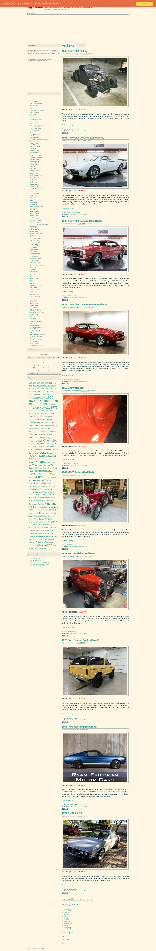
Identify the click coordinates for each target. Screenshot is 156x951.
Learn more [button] (65, 3)
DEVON (32, 179)
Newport (35, 507)
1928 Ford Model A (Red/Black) (38, 566)
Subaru (32, 325)
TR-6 (43, 542)
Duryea (32, 184)
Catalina (49, 435)
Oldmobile (32, 284)
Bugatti (32, 143)
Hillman (32, 210)
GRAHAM (32, 204)
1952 (43, 392)
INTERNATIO (33, 220)
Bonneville (41, 428)
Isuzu (31, 226)
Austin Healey (33, 125)
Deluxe (43, 459)
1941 (42, 389)
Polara (30, 513)
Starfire (35, 533)
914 (44, 417)
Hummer (32, 215)
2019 (63, 936)
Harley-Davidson (34, 206)
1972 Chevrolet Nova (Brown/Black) (39, 564)
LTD (42, 495)
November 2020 (67, 927)
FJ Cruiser (52, 474)
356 (49, 414)
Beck (31, 132)
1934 (42, 386)
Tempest (54, 536)
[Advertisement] (78, 30)
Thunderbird (37, 539)
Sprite (30, 533)
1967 (68, 804)
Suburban (51, 533)
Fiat (31, 192)
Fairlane (49, 471)
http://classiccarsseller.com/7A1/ (78, 465)
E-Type (34, 465)
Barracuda (32, 423)
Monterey (40, 504)
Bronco (72, 718)
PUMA (31, 298)
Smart (31, 318)
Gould (31, 202)
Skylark (45, 528)
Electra (45, 468)
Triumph (32, 330)
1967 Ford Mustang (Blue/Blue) (79, 726)
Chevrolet (92, 54)
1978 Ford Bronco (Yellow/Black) (80, 640)
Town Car (31, 542)
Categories (32, 94)
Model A (75, 631)
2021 (63, 943)
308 (41, 414)
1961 (30, 398)
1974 (30, 408)
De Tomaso (33, 172)
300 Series (53, 411)
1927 (42, 383)
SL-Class (52, 528)
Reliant (32, 303)
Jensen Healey (34, 233)
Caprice (43, 435)
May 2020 (66, 916)
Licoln (31, 251)
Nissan (32, 280)
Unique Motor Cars (35, 334)
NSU (31, 282)
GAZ (31, 197)
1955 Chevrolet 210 (72, 387)
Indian (31, 217)
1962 (35, 398)
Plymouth (32, 293)
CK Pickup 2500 (34, 447)
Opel (31, 287)
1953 (48, 392)
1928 (46, 383)
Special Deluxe (39, 531)
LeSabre (31, 495)
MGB (30, 501)
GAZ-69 (32, 199)
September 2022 (34, 373)
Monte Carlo (32, 504)
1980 (30, 411)
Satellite (44, 522)
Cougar (49, 453)
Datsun (32, 170)
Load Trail (32, 255)
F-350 (36, 471)
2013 (47, 411)
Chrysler (32, 163)
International (33, 222)
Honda (31, 211)
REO (31, 307)
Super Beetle (40, 536)
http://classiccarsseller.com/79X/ (78, 720)
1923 (34, 383)
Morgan (32, 275)
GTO (44, 480)
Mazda (31, 264)
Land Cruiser (33, 492)
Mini (31, 273)
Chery (31, 152)
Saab (31, 314)
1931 (30, 386)
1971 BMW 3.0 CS (72, 813)
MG (89, 475)
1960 (52, 395)
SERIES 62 (40, 525)
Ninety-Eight (43, 507)
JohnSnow (73, 140)
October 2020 (67, 925)
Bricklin (32, 137)
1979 (54, 407)
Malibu (46, 495)
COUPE (31, 456)
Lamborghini (33, 242)
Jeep (31, 229)
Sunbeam (32, 327)
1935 (46, 386)
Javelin (36, 489)
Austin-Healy (33, 128)
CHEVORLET (33, 155)
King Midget (33, 238)
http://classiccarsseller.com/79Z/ (78, 633)
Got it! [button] (145, 3)
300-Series (32, 414)
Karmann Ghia (49, 489)
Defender (38, 459)
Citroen (32, 164)
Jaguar (32, 228)
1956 (35, 395)
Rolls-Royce (33, 311)
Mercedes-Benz (34, 266)
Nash (31, 278)
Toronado (51, 539)
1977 (68, 379)
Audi (31, 121)
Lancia (31, 244)
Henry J (32, 208)
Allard (31, 105)
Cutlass (49, 456)
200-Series (37, 411)
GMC (31, 201)
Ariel (31, 118)
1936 (50, 386)
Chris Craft (33, 161)
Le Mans (51, 492)
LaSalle (32, 247)
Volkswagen (33, 336)
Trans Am (49, 542)
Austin (31, 123)
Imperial (48, 483)
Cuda (36, 456)
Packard (32, 289)
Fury (44, 477)
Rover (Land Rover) (35, 312)
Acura (31, 101)
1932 (34, 386)
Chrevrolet (32, 159)
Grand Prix (32, 480)
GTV (48, 480)
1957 (39, 395)
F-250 (30, 471)
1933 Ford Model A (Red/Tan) (78, 553)
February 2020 (67, 911)
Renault (32, 305)
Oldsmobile (33, 285)
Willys (31, 343)
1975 (35, 408)
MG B (31, 271)
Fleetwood (32, 477)
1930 (54, 383)
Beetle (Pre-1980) (50, 422)
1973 (53, 405)
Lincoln (32, 253)
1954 (52, 392)
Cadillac (32, 146)
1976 (39, 408)
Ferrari (31, 190)
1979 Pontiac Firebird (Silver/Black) (39, 562)
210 (71, 463)
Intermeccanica (34, 219)
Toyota (31, 329)
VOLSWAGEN (34, 339)
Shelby (32, 316)
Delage (32, 174)
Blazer (30, 428)
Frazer (31, 195)
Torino (45, 539)
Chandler (32, 150)
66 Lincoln (32, 98)
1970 (31, 404)
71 (88, 899)
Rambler (32, 302)
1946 (46, 389)
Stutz (31, 323)
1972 (46, 404)
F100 (40, 471)
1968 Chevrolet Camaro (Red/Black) (82, 221)
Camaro (72, 296)
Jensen (32, 231)
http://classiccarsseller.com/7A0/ (78, 546)
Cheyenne (32, 444)
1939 (34, 389)
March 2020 (66, 912)
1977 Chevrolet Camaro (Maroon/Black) (84, 304)
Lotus (31, 256)
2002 (43, 411)
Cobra (31, 166)
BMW (87, 816)
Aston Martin (33, 119)
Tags (30, 378)
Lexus (31, 249)
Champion (41, 438)
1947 (50, 389)
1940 (68, 129)
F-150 (55, 468)
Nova (56, 507)
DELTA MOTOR (34, 175)
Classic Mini (44, 447)
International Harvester (36, 224)
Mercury (32, 267)
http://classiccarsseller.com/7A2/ (78, 381)
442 (34, 417)
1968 (68, 212)
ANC (31, 114)
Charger (48, 438)
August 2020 (66, 921)
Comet (30, 450)
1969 (54, 401)
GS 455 (39, 480)
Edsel (31, 186)
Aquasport (32, 116)
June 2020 (66, 918)
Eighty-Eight (46, 465)
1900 (30, 383)
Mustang (75, 804)
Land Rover (33, 246)
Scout (50, 522)
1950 (35, 392)
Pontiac (32, 294)
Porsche (32, 296)
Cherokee (31, 441)
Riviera (30, 519)
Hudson (32, 213)
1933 (68, 631)
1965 (49, 397)
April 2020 (66, 914)
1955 (68, 463)
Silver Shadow (37, 528)
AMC (31, 109)
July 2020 (66, 920)
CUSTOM (42, 456)
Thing (30, 539)
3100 (45, 414)
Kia (31, 237)
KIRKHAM (32, 240)
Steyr (31, 320)
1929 (50, 383)
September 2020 (67, 923)
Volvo (31, 341)
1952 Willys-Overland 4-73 (37, 560)
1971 (68, 889)
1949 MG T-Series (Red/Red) (78, 472)
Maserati (32, 260)
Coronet (55, 450)
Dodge (31, 181)
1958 (44, 395)
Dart (54, 456)
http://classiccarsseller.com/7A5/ (78, 131)
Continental (46, 450)
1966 (31, 401)
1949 (68, 545)
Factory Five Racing (35, 188)
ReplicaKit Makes (48, 516)
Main (30, 13)
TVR (31, 332)
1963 (39, 398)
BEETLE (40, 422)
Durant (31, 183)
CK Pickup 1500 (51, 444)
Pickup (77, 129)
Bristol (31, 141)
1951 (39, 392)
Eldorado (38, 468)
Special (31, 531)
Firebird (45, 474)
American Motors (34, 110)
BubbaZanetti (73, 307)
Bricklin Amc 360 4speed (36, 139)
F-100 (50, 468)
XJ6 (35, 548)
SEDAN (32, 525)
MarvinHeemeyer (74, 54)
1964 (44, 398)
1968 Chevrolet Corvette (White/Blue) (83, 137)
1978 (68, 718)
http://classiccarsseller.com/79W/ (78, 891)
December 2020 (67, 929)
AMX (34, 419)
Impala (42, 483)
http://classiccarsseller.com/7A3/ (78, 214)
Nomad (50, 507)
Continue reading (67, 125)
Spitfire (52, 531)
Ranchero (37, 516)
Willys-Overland (34, 345)
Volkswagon (33, 338)
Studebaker (33, 321)
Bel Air (43, 425)
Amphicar (32, 112)
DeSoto (32, 177)
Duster (46, 462)
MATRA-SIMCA (34, 262)
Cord (31, 168)
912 (41, 417)
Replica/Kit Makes (34, 309)
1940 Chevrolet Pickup (74, 51)
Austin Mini (33, 127)
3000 (38, 414)
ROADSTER (49, 519)
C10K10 (46, 431)
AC (31, 100)
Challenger (32, 438)
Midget (35, 501)
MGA (53, 498)
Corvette (78, 212)
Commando (38, 450)
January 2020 (67, 909)
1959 (48, 395)
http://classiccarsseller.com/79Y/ (78, 806)
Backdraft (32, 130)
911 (37, 417)
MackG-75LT (33, 258)
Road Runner (39, 519)
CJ (44, 444)
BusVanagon (33, 431)
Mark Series (53, 495)
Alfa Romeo (33, 103)
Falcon (31, 474)
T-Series (75, 545)
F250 (44, 471)
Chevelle (32, 154)
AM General (33, 107)
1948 (54, 389)
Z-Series (42, 548)
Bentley (32, 134)
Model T (51, 501)
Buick (31, 145)
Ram (31, 300)
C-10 (41, 431)
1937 (54, 386)
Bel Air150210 (51, 425)
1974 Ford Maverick (35, 558)
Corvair (31, 453)
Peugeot (32, 291)
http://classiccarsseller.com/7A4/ (78, 297)
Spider (47, 531)
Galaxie (50, 477)
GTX (51, 480)
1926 (38, 383)
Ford (89, 556)
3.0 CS (72, 889)
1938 (30, 389)
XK (38, 548)
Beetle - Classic (34, 425)
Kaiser (31, 235)
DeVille (31, 462)
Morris (31, 276)
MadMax (72, 729)
